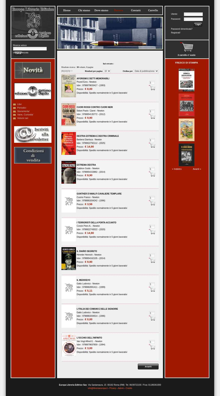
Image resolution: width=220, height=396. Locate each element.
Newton (93, 82)
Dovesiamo (101, 10)
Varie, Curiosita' (25, 114)
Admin (121, 388)
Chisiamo (84, 10)
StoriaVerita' (23, 111)
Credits (129, 388)
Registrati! (175, 33)
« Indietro (177, 169)
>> (71, 71)
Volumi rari (22, 118)
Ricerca (118, 10)
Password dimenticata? (181, 29)
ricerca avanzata (20, 52)
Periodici (21, 107)
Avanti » (197, 169)
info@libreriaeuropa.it (98, 388)
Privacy (112, 388)
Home (66, 10)
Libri (19, 104)
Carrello (152, 10)
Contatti (135, 10)
